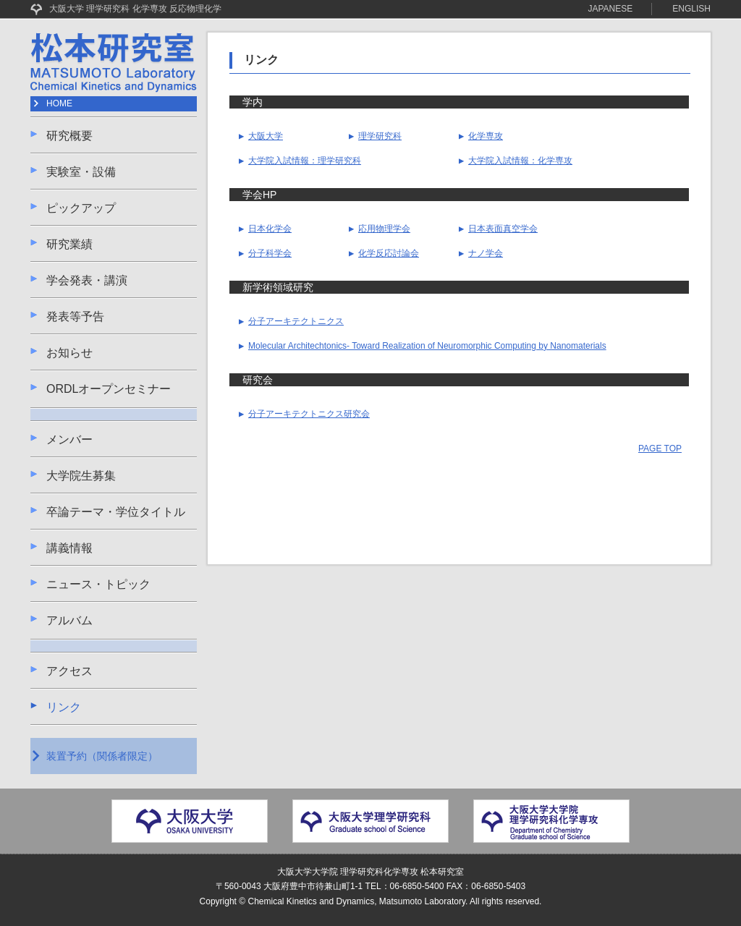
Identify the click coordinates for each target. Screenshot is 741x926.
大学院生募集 (81, 476)
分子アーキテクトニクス (291, 321)
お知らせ (69, 353)
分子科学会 (265, 253)
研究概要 (69, 135)
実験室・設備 (81, 172)
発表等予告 (75, 316)
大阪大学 (261, 136)
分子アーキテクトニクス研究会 (304, 414)
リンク (63, 707)
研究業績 (69, 244)
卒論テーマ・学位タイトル (115, 512)
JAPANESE (610, 9)
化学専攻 (481, 136)
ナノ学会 (481, 253)
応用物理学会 (379, 229)
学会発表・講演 (86, 280)
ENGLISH (691, 9)
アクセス (69, 671)
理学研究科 (375, 136)
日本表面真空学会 (498, 229)
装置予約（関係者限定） (102, 756)
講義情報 (69, 548)
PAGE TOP (660, 448)
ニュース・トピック (98, 584)
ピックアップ (81, 208)
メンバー (69, 439)
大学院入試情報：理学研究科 (300, 161)
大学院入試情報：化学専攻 (515, 161)
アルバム (69, 620)
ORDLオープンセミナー (108, 389)
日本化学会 (265, 229)
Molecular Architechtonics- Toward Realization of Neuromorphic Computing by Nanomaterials (422, 346)
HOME (59, 103)
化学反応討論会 (384, 253)
